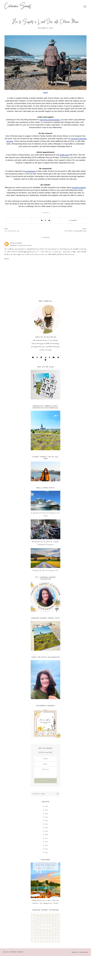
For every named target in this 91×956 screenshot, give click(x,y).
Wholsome (16, 243)
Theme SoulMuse (79, 952)
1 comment (72, 220)
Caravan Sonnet (18, 6)
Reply (7, 259)
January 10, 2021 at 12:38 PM (21, 245)
